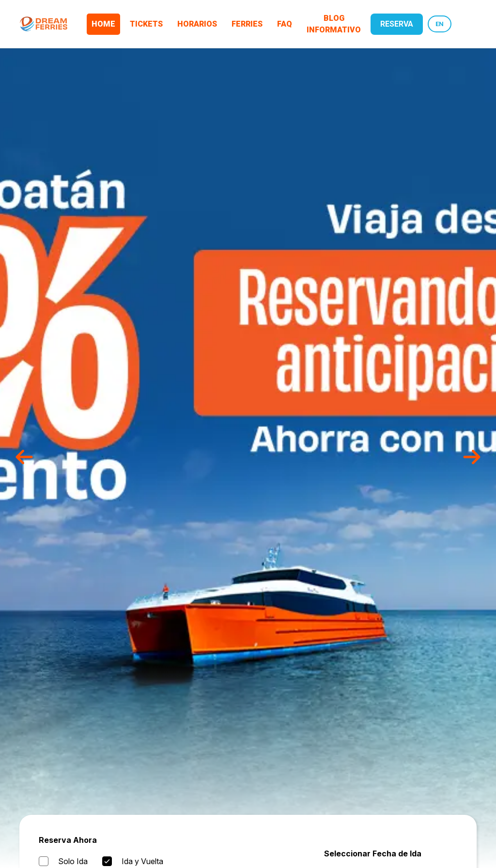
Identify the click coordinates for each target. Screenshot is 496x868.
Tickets (146, 24)
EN (439, 24)
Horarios (197, 24)
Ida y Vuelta (142, 861)
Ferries (247, 24)
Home (103, 24)
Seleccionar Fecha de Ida (372, 853)
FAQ (284, 24)
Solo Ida (73, 861)
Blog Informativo (334, 24)
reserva (396, 24)
